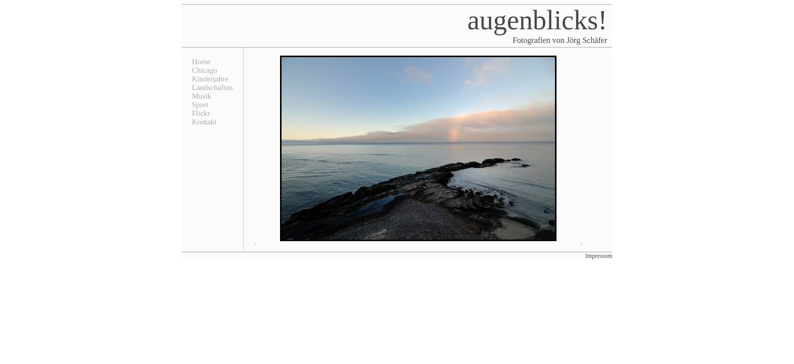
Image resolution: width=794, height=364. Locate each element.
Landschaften (212, 87)
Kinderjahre (210, 79)
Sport (200, 105)
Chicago (204, 70)
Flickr (201, 113)
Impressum (598, 255)
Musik (201, 96)
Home (201, 62)
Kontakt (204, 122)
